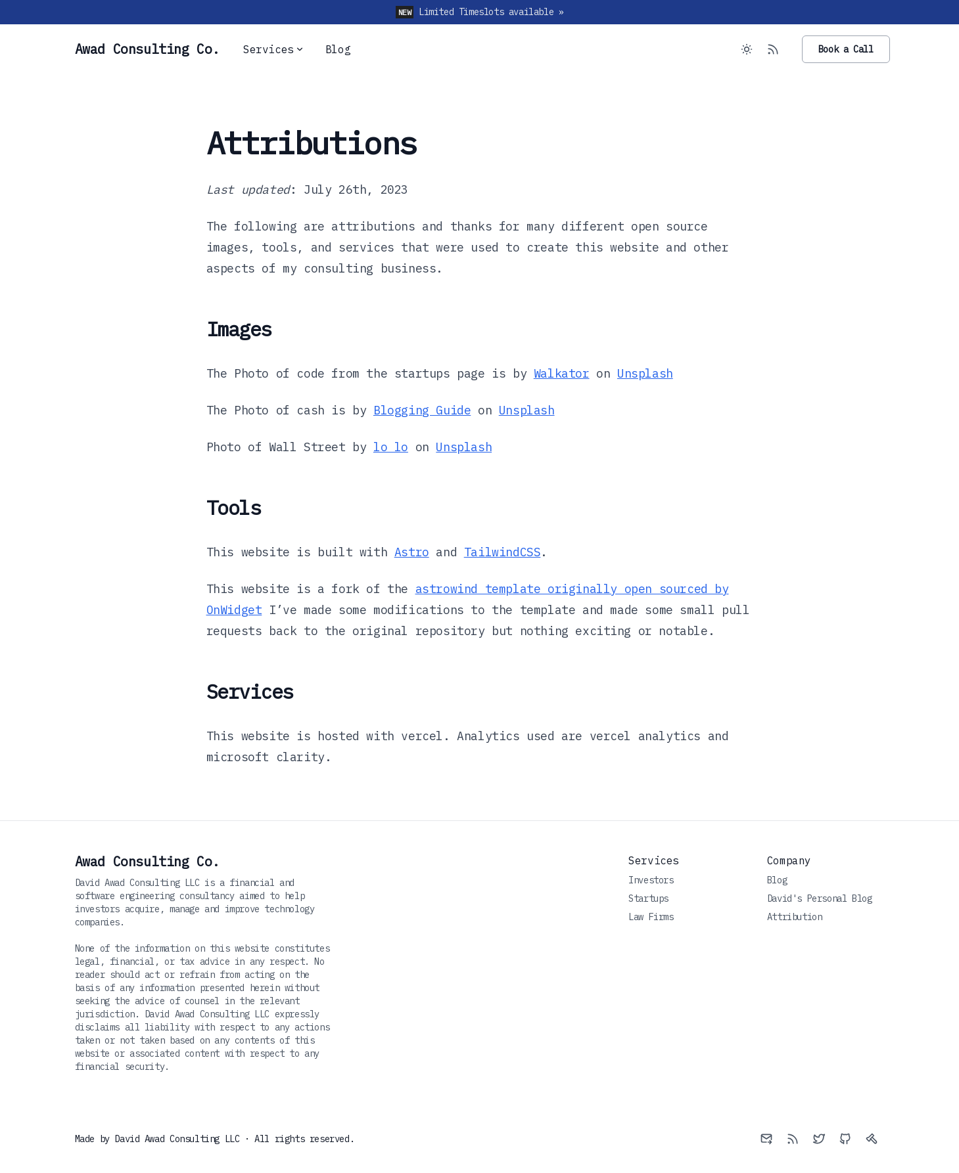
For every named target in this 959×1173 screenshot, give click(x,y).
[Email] (766, 1139)
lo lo (390, 446)
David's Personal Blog (819, 898)
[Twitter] (819, 1139)
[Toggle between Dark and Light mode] (747, 49)
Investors (650, 880)
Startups (648, 898)
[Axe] (871, 1139)
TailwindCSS (502, 552)
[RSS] (793, 1139)
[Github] (845, 1139)
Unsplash (645, 373)
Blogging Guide (422, 410)
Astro (411, 552)
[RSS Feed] (773, 49)
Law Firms (650, 917)
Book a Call (846, 49)
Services (273, 49)
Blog (337, 49)
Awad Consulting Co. (147, 861)
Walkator (562, 373)
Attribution (794, 917)
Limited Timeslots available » (491, 12)
